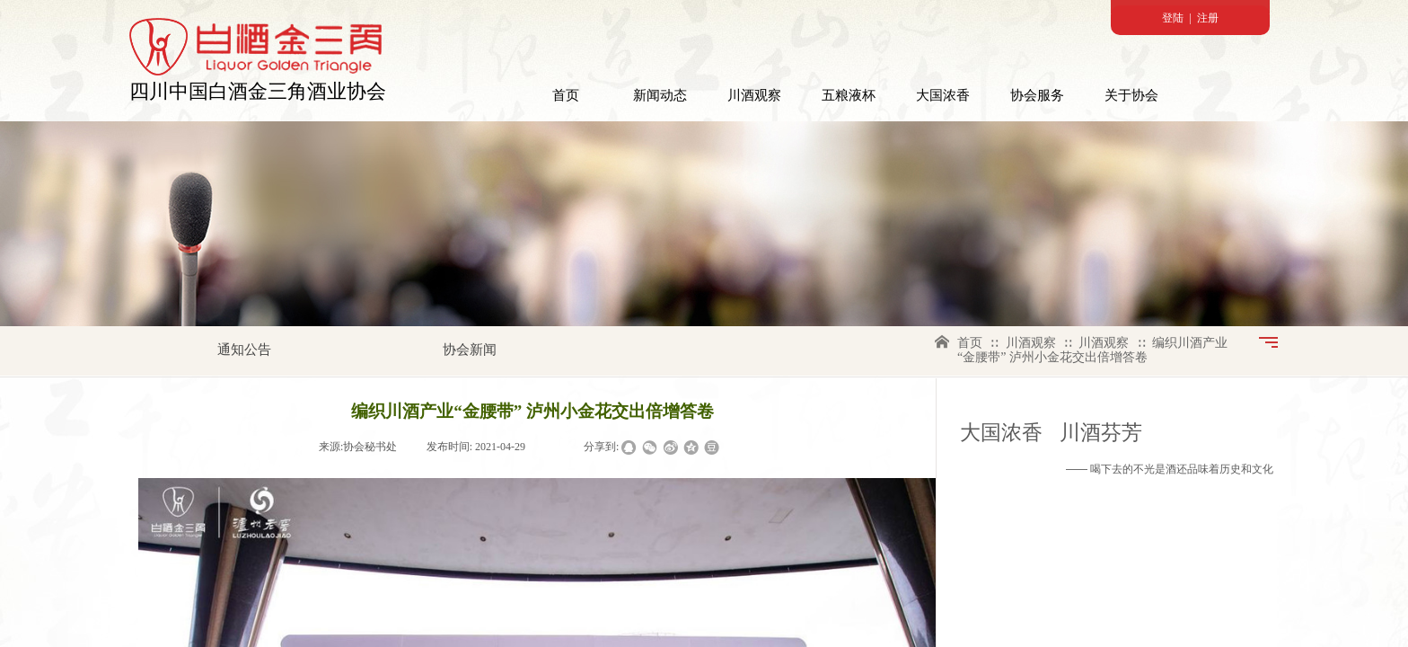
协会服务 (1037, 95)
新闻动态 (660, 95)
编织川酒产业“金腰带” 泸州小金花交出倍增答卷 (1092, 350)
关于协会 (1131, 95)
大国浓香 (943, 95)
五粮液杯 (849, 95)
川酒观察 (754, 95)
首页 (565, 95)
